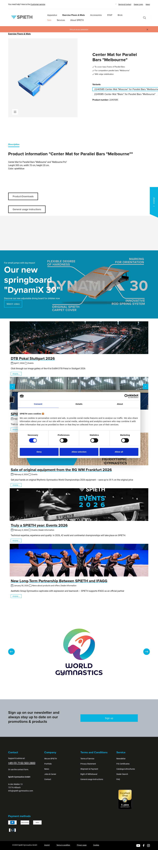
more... (16, 373)
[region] (43, 77)
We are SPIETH (50, 759)
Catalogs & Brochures (125, 769)
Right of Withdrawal (88, 774)
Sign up (109, 718)
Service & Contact (124, 4)
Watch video (13, 304)
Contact (47, 779)
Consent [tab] (38, 404)
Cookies (96, 845)
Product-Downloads (23, 196)
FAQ (118, 779)
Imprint (47, 845)
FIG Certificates (123, 764)
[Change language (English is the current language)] (113, 4)
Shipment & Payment (89, 769)
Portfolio (48, 764)
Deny (39, 452)
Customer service (38, 4)
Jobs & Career (50, 774)
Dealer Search (122, 774)
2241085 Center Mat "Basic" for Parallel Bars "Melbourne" (124, 94)
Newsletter (121, 759)
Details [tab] (79, 404)
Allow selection (79, 452)
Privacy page (81, 845)
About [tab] (120, 404)
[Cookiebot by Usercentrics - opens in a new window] (126, 396)
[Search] (144, 17)
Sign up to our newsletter (79, 29)
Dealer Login (138, 4)
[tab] (13, 145)
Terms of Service (87, 759)
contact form (22, 769)
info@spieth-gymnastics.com (20, 791)
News (148, 4)
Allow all (119, 452)
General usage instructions (27, 209)
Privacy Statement (88, 764)
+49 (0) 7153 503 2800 (21, 763)
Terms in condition (63, 845)
